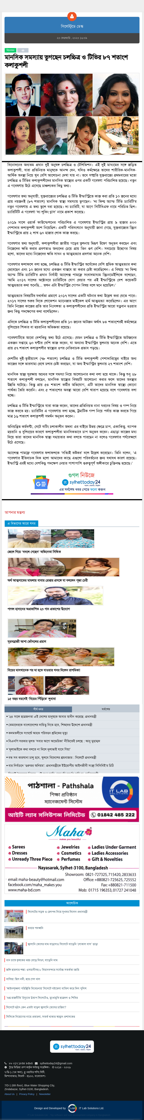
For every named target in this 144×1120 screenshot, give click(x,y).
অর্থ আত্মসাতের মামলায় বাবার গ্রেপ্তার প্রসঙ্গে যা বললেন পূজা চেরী (48, 580)
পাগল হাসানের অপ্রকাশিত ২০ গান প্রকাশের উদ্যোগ (39, 609)
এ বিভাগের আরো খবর (21, 523)
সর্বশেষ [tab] (106, 709)
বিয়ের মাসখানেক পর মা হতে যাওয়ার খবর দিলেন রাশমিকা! (44, 670)
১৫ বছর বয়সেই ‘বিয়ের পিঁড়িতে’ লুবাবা (32, 699)
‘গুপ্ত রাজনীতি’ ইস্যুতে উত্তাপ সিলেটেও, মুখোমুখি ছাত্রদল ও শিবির (42, 998)
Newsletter (45, 1094)
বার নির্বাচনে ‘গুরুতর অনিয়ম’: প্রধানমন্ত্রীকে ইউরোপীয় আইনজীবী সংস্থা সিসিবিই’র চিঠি (60, 765)
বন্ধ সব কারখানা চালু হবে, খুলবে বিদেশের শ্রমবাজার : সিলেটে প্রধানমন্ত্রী (51, 757)
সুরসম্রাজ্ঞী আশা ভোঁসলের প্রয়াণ (27, 641)
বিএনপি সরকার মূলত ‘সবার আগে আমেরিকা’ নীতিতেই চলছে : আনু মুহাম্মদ (53, 741)
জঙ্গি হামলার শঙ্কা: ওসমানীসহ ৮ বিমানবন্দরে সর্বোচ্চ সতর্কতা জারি (42, 970)
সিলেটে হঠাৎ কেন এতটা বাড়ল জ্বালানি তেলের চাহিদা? (36, 1007)
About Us (9, 1094)
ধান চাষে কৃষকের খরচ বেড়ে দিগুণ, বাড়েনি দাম (32, 960)
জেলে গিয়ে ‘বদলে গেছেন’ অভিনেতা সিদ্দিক (34, 552)
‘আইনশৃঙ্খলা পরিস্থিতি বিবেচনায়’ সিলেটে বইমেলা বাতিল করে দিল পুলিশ (46, 988)
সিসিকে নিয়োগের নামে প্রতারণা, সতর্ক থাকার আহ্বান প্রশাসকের (40, 1017)
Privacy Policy (27, 1094)
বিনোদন (10, 50)
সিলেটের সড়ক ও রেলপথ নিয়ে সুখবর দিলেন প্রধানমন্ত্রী (58, 912)
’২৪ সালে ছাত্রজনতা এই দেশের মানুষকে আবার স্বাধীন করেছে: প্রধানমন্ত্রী (51, 716)
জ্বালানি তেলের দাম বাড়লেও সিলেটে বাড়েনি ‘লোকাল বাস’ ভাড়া (63, 944)
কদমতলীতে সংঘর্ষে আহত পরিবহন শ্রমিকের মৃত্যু (37, 733)
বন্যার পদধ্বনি (35, 928)
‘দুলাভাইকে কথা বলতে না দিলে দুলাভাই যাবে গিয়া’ (38, 749)
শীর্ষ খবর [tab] (38, 709)
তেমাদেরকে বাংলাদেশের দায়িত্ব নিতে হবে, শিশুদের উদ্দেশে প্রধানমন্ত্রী (49, 725)
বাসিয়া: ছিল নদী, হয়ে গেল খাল (23, 979)
